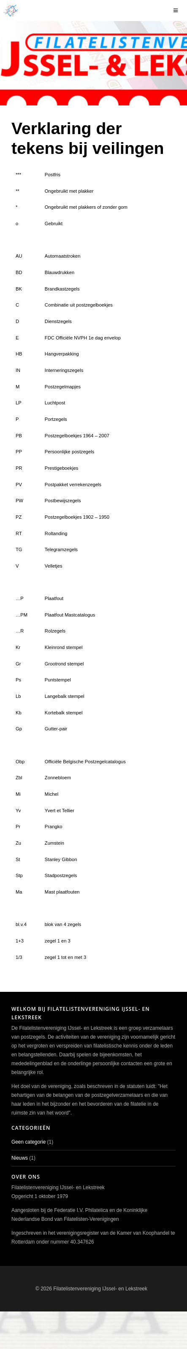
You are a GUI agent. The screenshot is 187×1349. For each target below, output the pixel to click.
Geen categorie (28, 1142)
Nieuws (19, 1158)
